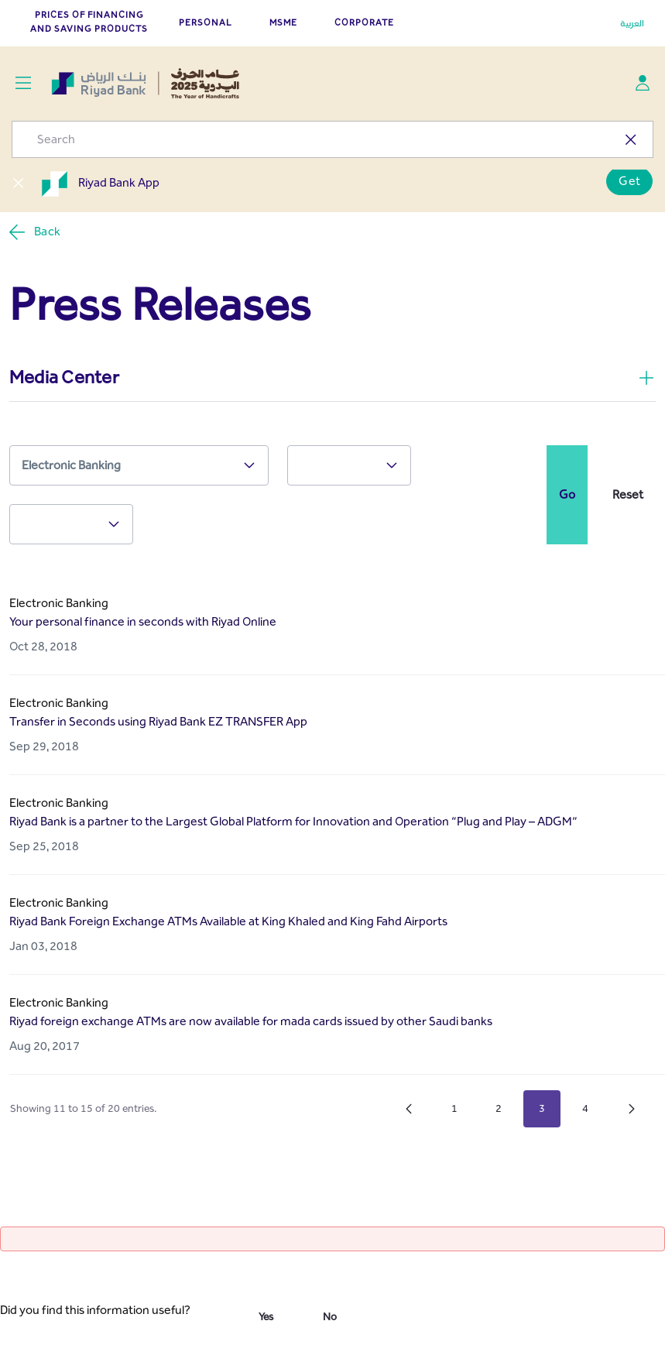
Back (34, 232)
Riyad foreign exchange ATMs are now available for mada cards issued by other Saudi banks (250, 1021)
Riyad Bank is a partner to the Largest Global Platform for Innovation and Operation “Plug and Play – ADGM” (293, 821)
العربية (632, 23)
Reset (627, 494)
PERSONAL (205, 22)
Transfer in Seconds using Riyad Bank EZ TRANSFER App (158, 721)
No (330, 1316)
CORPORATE (364, 22)
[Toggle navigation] (23, 83)
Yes (266, 1316)
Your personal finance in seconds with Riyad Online (142, 621)
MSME (283, 22)
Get (629, 180)
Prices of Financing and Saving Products (89, 21)
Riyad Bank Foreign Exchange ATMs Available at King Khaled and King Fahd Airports (228, 921)
